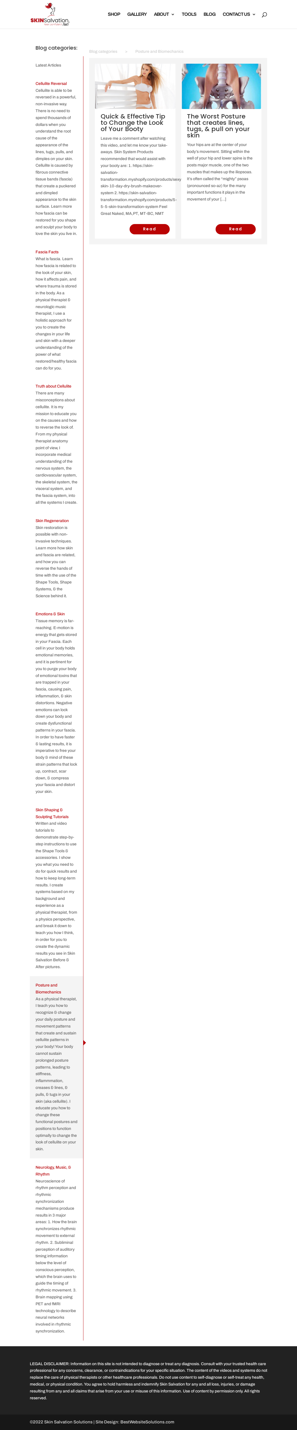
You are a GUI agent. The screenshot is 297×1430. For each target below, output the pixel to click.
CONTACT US (236, 14)
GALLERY (137, 14)
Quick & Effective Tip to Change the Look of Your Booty (133, 122)
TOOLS (189, 14)
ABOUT (161, 14)
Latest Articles (48, 65)
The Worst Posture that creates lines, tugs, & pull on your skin (218, 126)
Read (149, 229)
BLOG (210, 14)
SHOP (114, 14)
